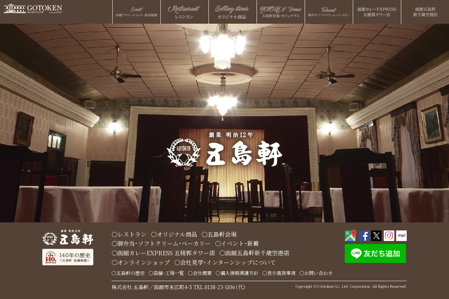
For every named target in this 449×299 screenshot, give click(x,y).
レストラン (132, 234)
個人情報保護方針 (239, 272)
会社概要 (202, 272)
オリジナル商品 (177, 234)
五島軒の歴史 (130, 272)
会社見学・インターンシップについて (228, 262)
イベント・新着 (240, 243)
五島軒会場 (222, 234)
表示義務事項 (281, 272)
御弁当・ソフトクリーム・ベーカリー (164, 243)
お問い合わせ (318, 272)
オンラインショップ (143, 262)
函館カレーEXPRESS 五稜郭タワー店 (166, 253)
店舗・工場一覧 (168, 272)
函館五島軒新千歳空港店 (257, 253)
